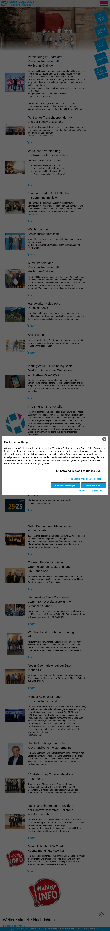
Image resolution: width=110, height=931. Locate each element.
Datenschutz (83, 490)
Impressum (97, 490)
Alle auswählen (93, 485)
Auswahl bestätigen (65, 485)
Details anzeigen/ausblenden (87, 479)
